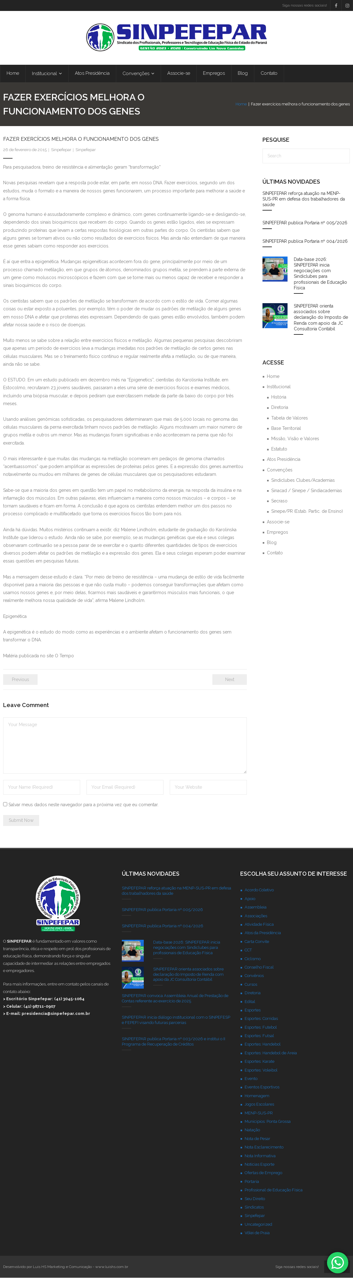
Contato (275, 553)
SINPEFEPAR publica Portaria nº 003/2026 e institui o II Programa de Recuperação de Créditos (173, 1042)
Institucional (279, 387)
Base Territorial (286, 428)
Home (241, 104)
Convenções (280, 469)
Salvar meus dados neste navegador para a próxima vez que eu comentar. (83, 804)
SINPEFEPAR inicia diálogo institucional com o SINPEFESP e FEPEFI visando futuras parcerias (176, 1020)
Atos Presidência (283, 459)
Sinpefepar (61, 150)
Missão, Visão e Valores (295, 438)
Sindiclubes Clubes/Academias (303, 480)
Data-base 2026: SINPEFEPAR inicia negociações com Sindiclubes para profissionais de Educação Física (320, 274)
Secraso (279, 501)
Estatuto (279, 449)
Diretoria (279, 407)
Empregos (277, 532)
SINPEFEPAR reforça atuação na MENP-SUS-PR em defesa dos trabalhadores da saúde (303, 199)
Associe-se (278, 521)
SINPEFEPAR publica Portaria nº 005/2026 (304, 223)
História (278, 397)
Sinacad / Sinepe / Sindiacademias (306, 490)
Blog (272, 542)
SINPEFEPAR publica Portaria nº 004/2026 (305, 241)
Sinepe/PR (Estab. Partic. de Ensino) (307, 511)
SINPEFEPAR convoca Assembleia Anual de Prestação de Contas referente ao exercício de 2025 (175, 999)
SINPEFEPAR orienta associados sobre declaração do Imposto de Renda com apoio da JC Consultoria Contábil (321, 318)
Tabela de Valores (289, 418)
